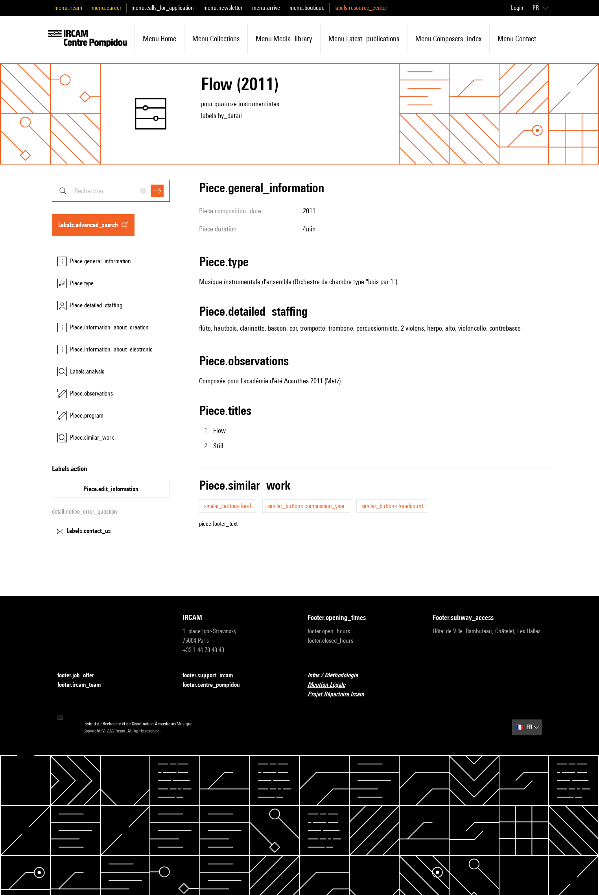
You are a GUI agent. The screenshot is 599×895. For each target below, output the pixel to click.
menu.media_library (284, 38)
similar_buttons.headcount (392, 506)
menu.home (159, 38)
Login (517, 7)
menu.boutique (306, 7)
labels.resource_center (360, 7)
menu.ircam (68, 7)
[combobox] (111, 191)
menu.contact (517, 38)
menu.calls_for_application (162, 7)
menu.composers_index (448, 38)
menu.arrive (266, 7)
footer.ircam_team (83, 685)
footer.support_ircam (212, 675)
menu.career (107, 7)
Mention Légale (331, 685)
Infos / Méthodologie (337, 675)
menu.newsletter (223, 7)
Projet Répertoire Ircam (340, 694)
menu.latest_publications (363, 38)
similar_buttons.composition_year (306, 506)
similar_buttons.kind (227, 506)
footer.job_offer (80, 675)
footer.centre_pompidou (215, 685)
